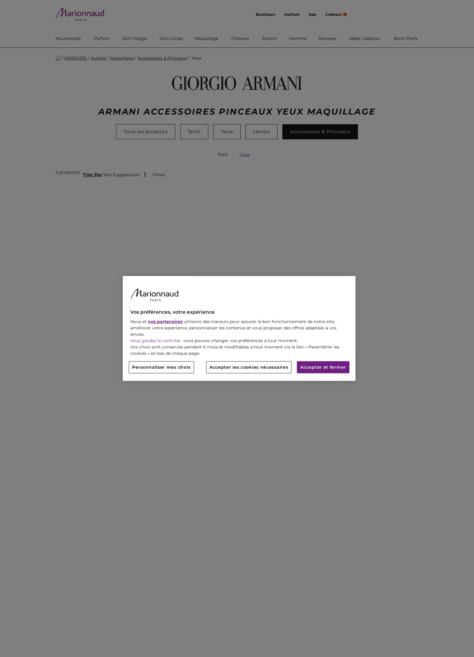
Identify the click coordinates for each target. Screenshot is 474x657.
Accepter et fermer (323, 367)
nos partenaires (165, 322)
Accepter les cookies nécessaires (248, 367)
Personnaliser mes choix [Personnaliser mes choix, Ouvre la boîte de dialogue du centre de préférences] (161, 367)
